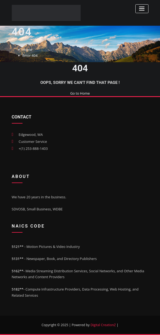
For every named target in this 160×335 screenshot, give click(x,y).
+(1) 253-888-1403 (33, 148)
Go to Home (80, 93)
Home (27, 49)
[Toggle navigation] (141, 8)
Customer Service (33, 141)
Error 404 (30, 55)
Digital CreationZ (104, 325)
